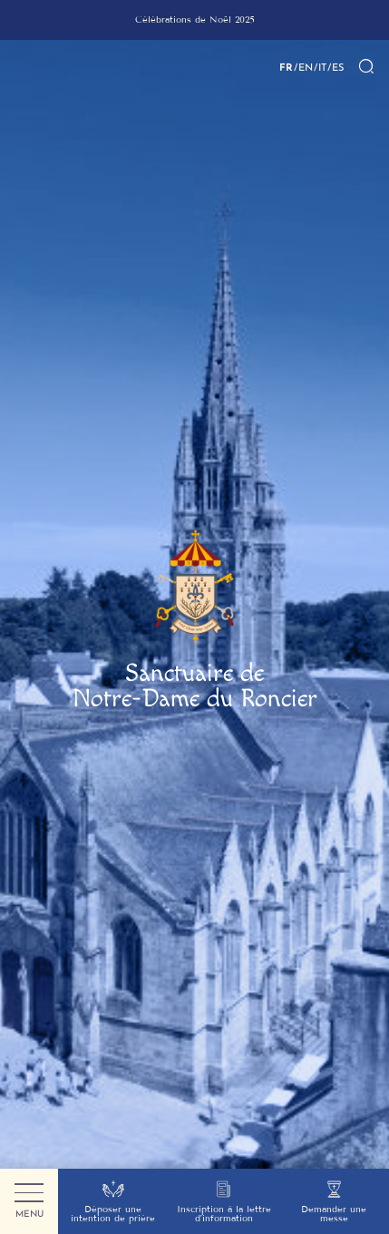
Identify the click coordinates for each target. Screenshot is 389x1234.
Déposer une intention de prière (113, 1202)
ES (338, 67)
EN (305, 67)
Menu (29, 1201)
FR (286, 67)
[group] (194, 20)
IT (322, 67)
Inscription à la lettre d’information (224, 1202)
